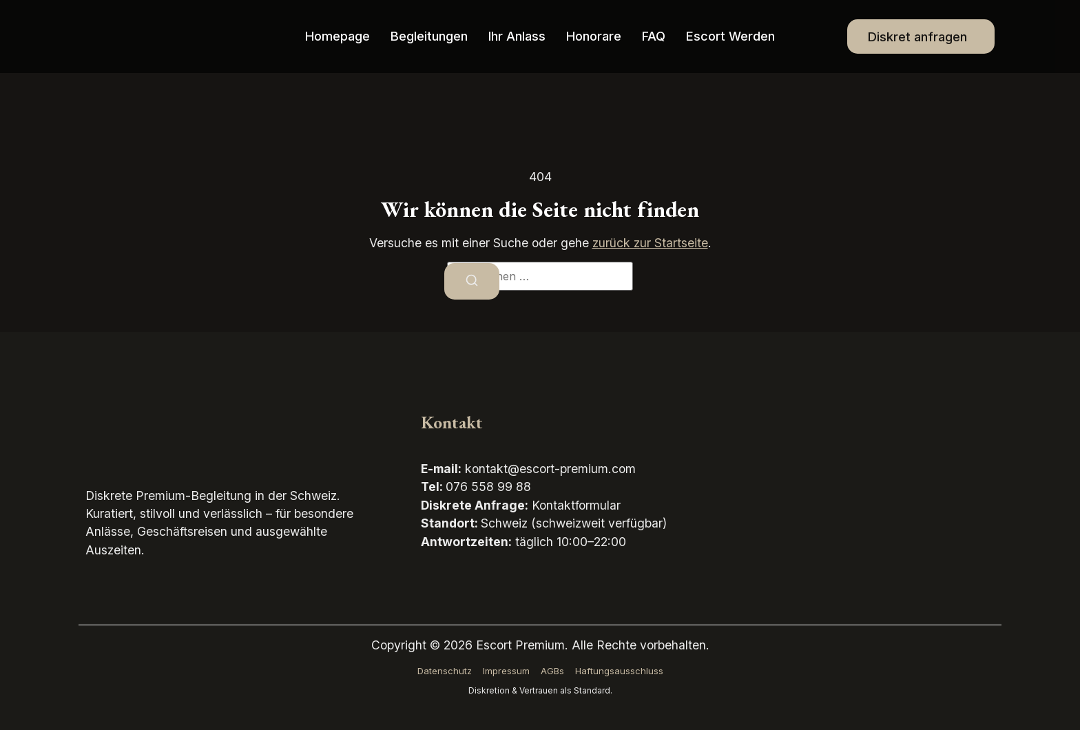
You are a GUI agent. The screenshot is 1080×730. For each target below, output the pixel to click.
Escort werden (731, 36)
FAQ (654, 36)
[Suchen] (471, 281)
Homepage (337, 36)
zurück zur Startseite (650, 243)
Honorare (593, 36)
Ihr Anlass (517, 36)
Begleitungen (429, 36)
